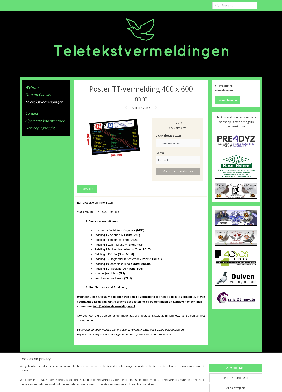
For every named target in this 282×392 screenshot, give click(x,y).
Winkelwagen (228, 100)
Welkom (32, 87)
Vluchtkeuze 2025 (168, 136)
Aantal (160, 153)
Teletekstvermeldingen (44, 102)
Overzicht (86, 189)
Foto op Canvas (38, 94)
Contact (31, 113)
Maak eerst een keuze (178, 171)
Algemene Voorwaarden (45, 120)
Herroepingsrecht (40, 128)
